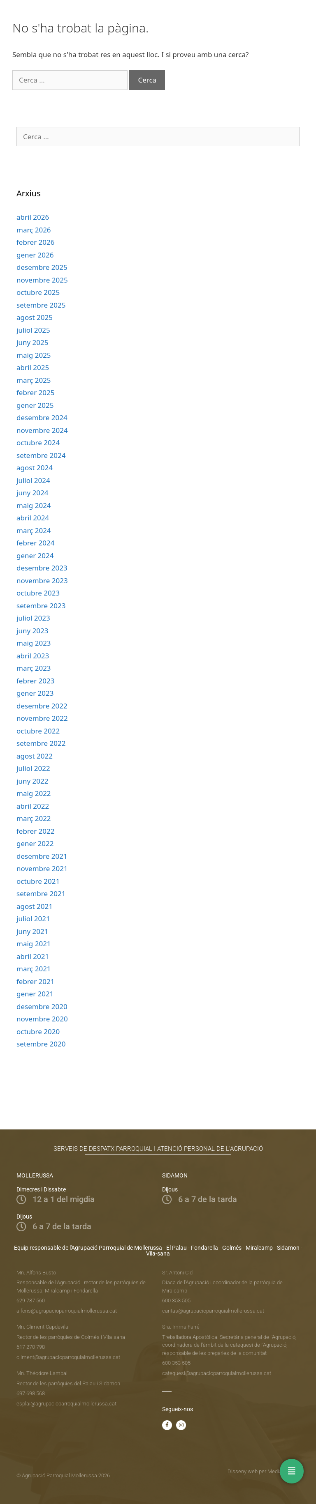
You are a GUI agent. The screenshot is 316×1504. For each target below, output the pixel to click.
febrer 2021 (35, 981)
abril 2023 (32, 655)
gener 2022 (34, 843)
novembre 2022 (42, 718)
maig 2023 (33, 643)
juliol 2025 (33, 330)
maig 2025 (33, 355)
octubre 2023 (38, 593)
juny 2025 (32, 342)
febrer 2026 (35, 242)
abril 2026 (32, 217)
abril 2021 (32, 956)
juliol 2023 (33, 618)
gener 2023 (34, 693)
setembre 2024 (40, 455)
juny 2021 (32, 931)
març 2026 (33, 230)
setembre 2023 (40, 605)
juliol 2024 (33, 480)
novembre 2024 (42, 430)
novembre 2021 (42, 868)
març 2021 (33, 968)
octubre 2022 (38, 731)
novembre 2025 (42, 280)
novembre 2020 (42, 1018)
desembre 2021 (41, 856)
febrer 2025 (35, 392)
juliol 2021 (33, 918)
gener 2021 (34, 993)
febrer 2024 (35, 542)
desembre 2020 (41, 1006)
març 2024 (33, 530)
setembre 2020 (40, 1044)
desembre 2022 (41, 706)
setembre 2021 (40, 893)
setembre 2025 (40, 305)
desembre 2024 (41, 417)
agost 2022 (34, 756)
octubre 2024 (38, 442)
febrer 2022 (35, 831)
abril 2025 (32, 367)
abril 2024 (32, 517)
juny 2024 (32, 492)
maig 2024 (33, 505)
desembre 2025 (41, 267)
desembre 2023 (41, 568)
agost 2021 (34, 906)
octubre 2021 (38, 881)
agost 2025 (34, 317)
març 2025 (33, 380)
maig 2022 (33, 793)
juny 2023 (32, 630)
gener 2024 (34, 555)
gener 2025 (34, 405)
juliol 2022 (33, 768)
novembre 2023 (42, 580)
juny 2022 (32, 781)
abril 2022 (32, 806)
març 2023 (33, 668)
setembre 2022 (40, 743)
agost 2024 (34, 467)
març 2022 (33, 818)
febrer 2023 (35, 680)
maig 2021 (33, 943)
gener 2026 (34, 255)
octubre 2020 (38, 1031)
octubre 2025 (38, 292)
